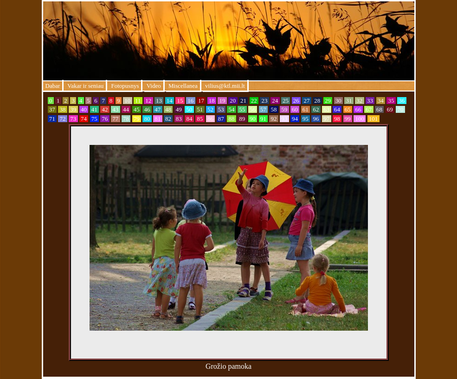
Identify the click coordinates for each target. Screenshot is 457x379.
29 (328, 100)
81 (157, 118)
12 (148, 100)
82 (168, 118)
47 (157, 109)
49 (179, 109)
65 (348, 109)
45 (137, 109)
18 (212, 100)
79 (137, 118)
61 (305, 109)
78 (126, 118)
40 (84, 109)
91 (263, 118)
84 (189, 118)
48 (168, 109)
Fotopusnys (124, 85)
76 (104, 118)
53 (221, 109)
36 (401, 100)
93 (284, 118)
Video (154, 85)
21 (243, 100)
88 (231, 118)
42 (104, 109)
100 (360, 118)
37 (52, 109)
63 (326, 109)
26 (296, 100)
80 (147, 118)
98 (337, 118)
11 (138, 100)
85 (200, 118)
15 (180, 100)
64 (337, 109)
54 (231, 109)
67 (368, 109)
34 (381, 100)
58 (273, 109)
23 (264, 100)
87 (221, 118)
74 (84, 118)
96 (316, 118)
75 (94, 118)
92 (273, 118)
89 (242, 118)
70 (400, 109)
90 (252, 118)
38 (62, 109)
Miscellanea (183, 85)
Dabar (52, 85)
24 (275, 100)
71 (52, 118)
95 (305, 118)
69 (390, 109)
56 (252, 109)
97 (326, 118)
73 (73, 118)
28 (317, 100)
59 (284, 109)
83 (179, 118)
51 (200, 109)
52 (210, 109)
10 (127, 100)
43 (115, 109)
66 (358, 109)
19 (222, 100)
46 (147, 109)
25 (285, 100)
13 (159, 100)
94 (295, 118)
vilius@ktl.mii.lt (225, 85)
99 (348, 118)
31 (349, 100)
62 (316, 109)
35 (391, 100)
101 (373, 118)
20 (233, 100)
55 (242, 109)
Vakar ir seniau (84, 85)
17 (201, 100)
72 (62, 118)
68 (379, 109)
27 (306, 100)
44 (126, 109)
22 (254, 100)
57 (263, 109)
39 (73, 109)
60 (295, 109)
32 (359, 100)
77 (115, 118)
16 (190, 100)
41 (94, 109)
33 (370, 100)
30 (338, 100)
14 (169, 100)
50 (189, 109)
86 (210, 118)
